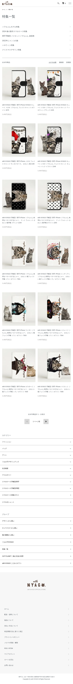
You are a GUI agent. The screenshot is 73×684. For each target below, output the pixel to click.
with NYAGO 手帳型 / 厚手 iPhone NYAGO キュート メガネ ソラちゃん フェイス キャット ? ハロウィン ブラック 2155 (54, 107)
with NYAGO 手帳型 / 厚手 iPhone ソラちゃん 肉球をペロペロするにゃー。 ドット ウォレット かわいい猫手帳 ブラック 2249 (18, 220)
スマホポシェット (8, 502)
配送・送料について (11, 614)
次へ (46, 421)
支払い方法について (11, 626)
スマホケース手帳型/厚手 (10, 482)
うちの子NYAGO (8, 542)
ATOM (11, 648)
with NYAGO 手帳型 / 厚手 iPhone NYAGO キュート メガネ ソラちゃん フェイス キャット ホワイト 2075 (18, 107)
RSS (5, 648)
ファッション (6, 442)
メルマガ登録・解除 (11, 643)
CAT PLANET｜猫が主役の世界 (12, 556)
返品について (8, 620)
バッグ (4, 448)
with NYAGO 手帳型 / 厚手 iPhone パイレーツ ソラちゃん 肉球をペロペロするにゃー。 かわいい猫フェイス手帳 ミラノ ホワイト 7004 (54, 332)
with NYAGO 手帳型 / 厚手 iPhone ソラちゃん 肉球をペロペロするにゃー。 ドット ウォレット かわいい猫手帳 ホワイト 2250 (54, 220)
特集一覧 (10, 9)
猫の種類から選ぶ (8, 535)
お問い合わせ (8, 665)
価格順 (61, 62)
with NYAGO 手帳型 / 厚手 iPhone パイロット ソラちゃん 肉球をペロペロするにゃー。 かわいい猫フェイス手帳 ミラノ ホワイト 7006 (54, 389)
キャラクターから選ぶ (9, 528)
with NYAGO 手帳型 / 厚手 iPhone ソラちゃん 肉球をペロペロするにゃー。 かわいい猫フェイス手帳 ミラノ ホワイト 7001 (18, 276)
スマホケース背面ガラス (10, 495)
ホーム (3, 9)
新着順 (68, 62)
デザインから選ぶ (8, 521)
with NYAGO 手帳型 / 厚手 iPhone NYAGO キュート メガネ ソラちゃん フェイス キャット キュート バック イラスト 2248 (54, 163)
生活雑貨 (5, 468)
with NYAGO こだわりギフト (12, 563)
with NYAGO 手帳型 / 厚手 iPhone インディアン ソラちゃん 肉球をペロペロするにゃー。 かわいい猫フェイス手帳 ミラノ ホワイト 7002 (54, 276)
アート (4, 455)
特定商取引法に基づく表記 (13, 631)
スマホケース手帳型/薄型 (10, 488)
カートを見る (8, 660)
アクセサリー (6, 475)
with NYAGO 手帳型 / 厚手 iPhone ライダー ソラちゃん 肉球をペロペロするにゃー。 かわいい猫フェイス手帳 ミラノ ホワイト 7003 (18, 332)
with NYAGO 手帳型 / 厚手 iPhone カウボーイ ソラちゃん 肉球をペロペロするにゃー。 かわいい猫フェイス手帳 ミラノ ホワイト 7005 (18, 389)
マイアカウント (9, 654)
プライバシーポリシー (11, 637)
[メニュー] (70, 3)
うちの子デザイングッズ (10, 462)
